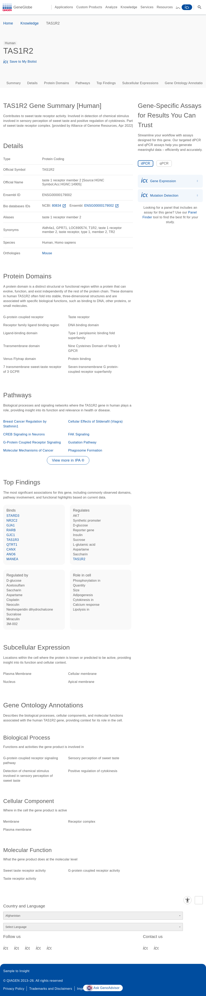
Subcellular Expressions (140, 83)
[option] (10, 43)
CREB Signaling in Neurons (24, 434)
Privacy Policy (13, 988)
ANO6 (10, 554)
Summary (13, 83)
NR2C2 (11, 520)
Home (8, 23)
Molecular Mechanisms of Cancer (28, 450)
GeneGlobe (22, 7)
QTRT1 (11, 544)
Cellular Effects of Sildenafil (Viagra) (95, 421)
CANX (11, 549)
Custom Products (89, 7)
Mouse (47, 253)
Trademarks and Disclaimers (50, 988)
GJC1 (10, 535)
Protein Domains (56, 83)
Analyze (111, 7)
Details (32, 83)
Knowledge (129, 7)
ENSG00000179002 (102, 205)
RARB (11, 530)
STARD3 (12, 515)
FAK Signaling (79, 434)
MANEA (12, 559)
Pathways (82, 83)
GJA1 (10, 525)
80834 (59, 205)
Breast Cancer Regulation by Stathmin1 (24, 424)
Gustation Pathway (82, 442)
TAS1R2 (79, 559)
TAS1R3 (12, 539)
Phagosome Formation (85, 450)
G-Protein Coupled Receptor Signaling (32, 442)
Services (146, 7)
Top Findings (106, 83)
